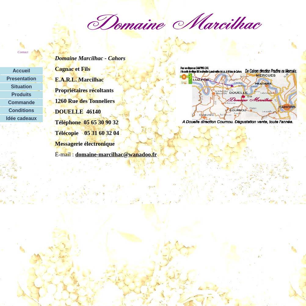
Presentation (21, 78)
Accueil (21, 70)
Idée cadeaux (21, 118)
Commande (21, 102)
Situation (21, 86)
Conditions (21, 110)
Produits (21, 94)
